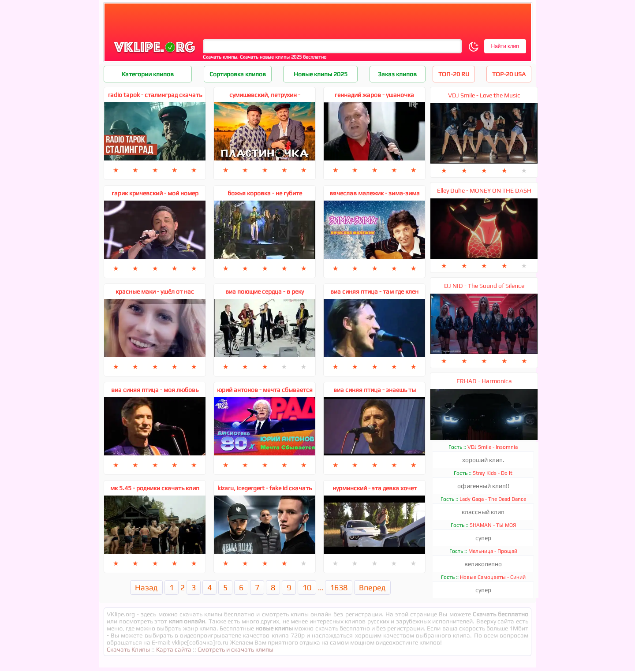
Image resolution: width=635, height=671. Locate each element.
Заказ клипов (397, 74)
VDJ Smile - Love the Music (484, 95)
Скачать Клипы (128, 649)
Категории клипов (148, 74)
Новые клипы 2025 (320, 74)
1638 (338, 587)
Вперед (372, 587)
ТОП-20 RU (453, 74)
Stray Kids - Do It (492, 473)
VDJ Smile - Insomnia (492, 447)
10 (307, 587)
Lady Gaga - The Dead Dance (492, 499)
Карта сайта (173, 649)
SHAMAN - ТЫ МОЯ (493, 525)
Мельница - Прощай (492, 551)
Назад (146, 587)
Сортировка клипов (237, 74)
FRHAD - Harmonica (484, 380)
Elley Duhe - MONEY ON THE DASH (484, 190)
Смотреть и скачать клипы (235, 649)
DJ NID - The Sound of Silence (484, 285)
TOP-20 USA (509, 74)
